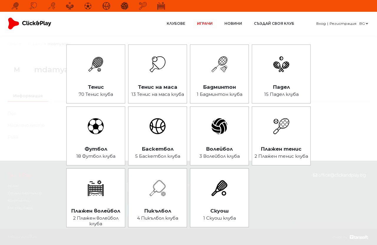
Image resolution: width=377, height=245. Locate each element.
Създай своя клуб (274, 23)
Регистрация (343, 23)
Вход (321, 23)
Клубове (176, 23)
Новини (233, 23)
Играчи (205, 23)
